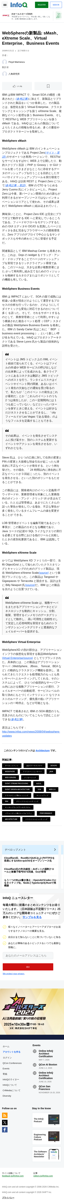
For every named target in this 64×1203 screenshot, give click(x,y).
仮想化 (38, 783)
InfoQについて (10, 1085)
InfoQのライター (11, 1079)
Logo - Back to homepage (19, 4)
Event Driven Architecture (17, 789)
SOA (39, 789)
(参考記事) (22, 98)
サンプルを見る (32, 917)
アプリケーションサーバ (32, 771)
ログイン (7, 1057)
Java (51, 771)
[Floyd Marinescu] (4, 62)
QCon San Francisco (44, 1087)
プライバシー (8, 1198)
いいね (19, 86)
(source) (44, 572)
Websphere (10, 771)
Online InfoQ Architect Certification (46, 1054)
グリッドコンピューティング (27, 801)
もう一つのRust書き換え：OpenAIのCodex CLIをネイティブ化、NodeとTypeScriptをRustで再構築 (30, 883)
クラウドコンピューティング (36, 819)
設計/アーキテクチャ (34, 765)
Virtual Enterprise (12, 658)
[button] (28, 966)
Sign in (56, 5)
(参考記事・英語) (15, 185)
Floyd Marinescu (17, 62)
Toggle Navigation (5, 5)
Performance (46, 813)
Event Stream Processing (16, 783)
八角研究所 (14, 74)
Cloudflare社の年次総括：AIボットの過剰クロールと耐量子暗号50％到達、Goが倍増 (29, 870)
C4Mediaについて (11, 1090)
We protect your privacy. (14, 973)
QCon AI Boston (48, 1064)
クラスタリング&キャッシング (16, 795)
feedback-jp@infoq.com (13, 1176)
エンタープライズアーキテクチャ (18, 807)
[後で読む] (48, 86)
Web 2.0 (52, 789)
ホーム (6, 1046)
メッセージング (30, 777)
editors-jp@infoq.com (43, 1176)
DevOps (54, 765)
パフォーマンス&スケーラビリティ (18, 813)
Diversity (7, 1096)
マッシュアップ (42, 795)
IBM (6, 801)
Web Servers (10, 777)
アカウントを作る (11, 1052)
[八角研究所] (4, 74)
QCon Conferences (12, 1063)
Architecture (42, 750)
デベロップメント (12, 765)
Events (6, 1068)
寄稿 (5, 1074)
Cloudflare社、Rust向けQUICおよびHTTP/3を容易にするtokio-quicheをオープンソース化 (29, 859)
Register (42, 5)
